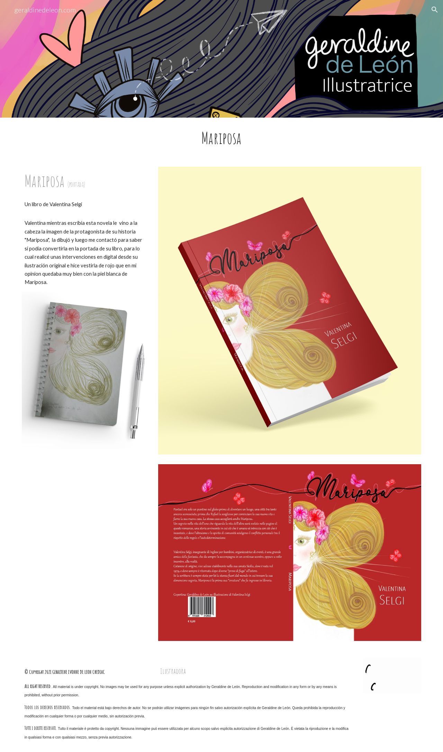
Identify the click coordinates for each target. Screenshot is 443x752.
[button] (434, 9)
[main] (221, 138)
